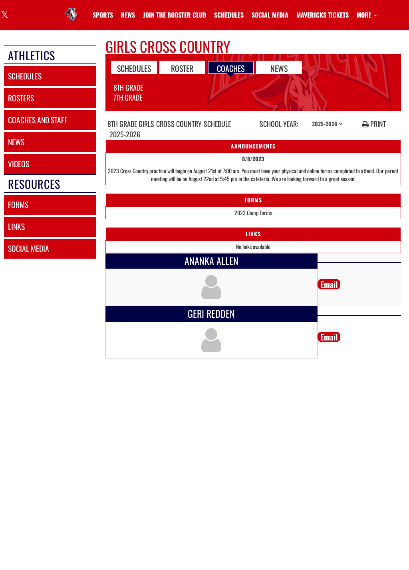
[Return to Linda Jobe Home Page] (72, 10)
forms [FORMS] (18, 204)
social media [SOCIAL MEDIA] (28, 248)
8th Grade (128, 87)
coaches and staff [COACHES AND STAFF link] (38, 120)
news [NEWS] (16, 142)
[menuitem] (128, 15)
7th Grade (127, 97)
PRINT (374, 124)
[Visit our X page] (4, 15)
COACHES (230, 67)
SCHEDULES (134, 67)
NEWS (279, 67)
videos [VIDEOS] (18, 164)
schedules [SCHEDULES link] (25, 76)
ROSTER (182, 67)
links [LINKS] (16, 226)
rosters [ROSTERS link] (21, 98)
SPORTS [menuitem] (103, 15)
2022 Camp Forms (253, 212)
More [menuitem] (367, 15)
